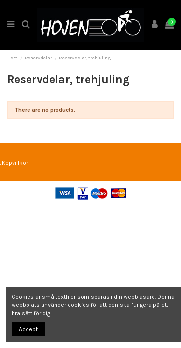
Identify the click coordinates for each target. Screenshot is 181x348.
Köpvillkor (15, 163)
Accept (28, 329)
